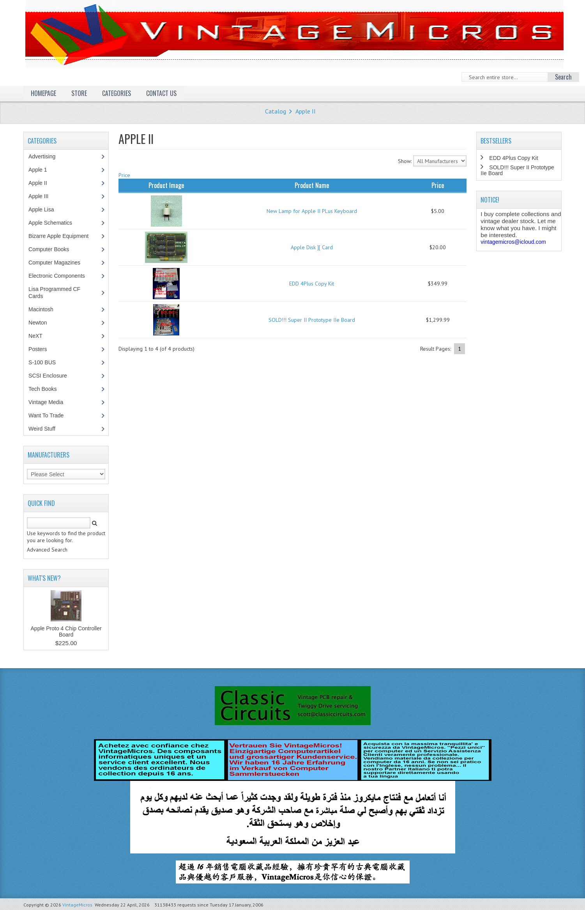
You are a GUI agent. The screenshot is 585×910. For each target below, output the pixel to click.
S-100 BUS (46, 362)
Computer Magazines (60, 262)
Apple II (305, 111)
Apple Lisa (46, 209)
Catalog (275, 111)
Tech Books (48, 389)
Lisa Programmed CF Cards (54, 292)
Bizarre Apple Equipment (62, 236)
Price (124, 175)
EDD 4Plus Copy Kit (311, 283)
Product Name (312, 185)
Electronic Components (60, 276)
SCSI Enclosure (51, 376)
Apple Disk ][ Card (312, 247)
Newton (37, 322)
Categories (116, 93)
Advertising (46, 156)
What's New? (44, 578)
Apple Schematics (54, 223)
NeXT (35, 336)
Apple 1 (41, 170)
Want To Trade (46, 415)
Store (79, 93)
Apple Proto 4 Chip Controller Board (66, 631)
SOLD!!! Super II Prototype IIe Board (312, 319)
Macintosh (45, 309)
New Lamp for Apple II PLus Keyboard (312, 211)
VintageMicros (77, 905)
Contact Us (161, 93)
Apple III (42, 196)
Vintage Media (49, 402)
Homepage (43, 93)
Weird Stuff (46, 429)
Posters (41, 349)
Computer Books (54, 249)
